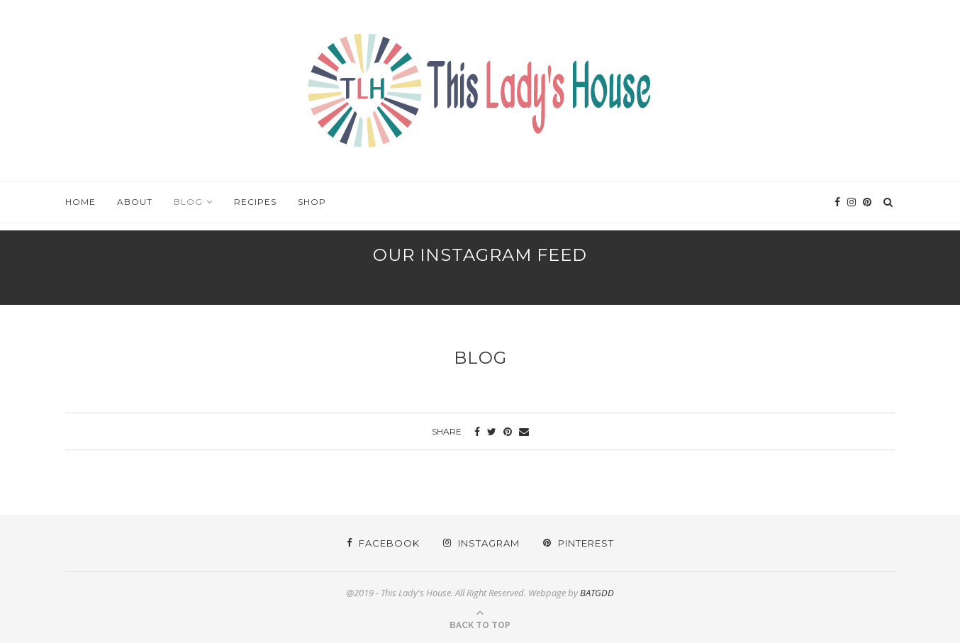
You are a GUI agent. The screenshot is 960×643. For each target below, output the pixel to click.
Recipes (255, 201)
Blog (188, 201)
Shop (312, 201)
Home (80, 201)
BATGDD (597, 592)
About (134, 201)
